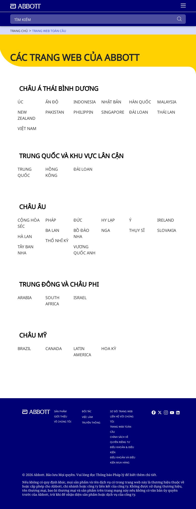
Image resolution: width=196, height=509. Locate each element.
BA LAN (52, 230)
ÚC (20, 102)
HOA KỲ (108, 348)
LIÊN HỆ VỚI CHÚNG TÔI (121, 419)
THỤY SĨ (136, 230)
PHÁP (50, 220)
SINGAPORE (112, 112)
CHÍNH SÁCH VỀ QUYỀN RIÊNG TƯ (120, 439)
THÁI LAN (166, 112)
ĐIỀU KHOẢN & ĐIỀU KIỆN (122, 450)
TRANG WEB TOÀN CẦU (120, 429)
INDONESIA (85, 102)
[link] (19, 31)
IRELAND (165, 220)
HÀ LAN (25, 236)
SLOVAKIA (166, 230)
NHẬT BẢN (111, 102)
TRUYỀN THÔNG (91, 422)
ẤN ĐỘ (51, 102)
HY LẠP (108, 220)
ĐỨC (78, 220)
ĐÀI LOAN (138, 112)
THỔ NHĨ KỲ (56, 240)
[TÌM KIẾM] (98, 19)
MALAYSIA (166, 102)
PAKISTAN (54, 112)
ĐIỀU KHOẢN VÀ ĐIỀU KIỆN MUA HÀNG (122, 460)
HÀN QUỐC (140, 102)
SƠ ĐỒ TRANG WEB (121, 411)
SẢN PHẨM (60, 411)
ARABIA (25, 297)
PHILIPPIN (83, 112)
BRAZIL (24, 348)
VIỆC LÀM (87, 417)
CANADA (53, 348)
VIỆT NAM (27, 128)
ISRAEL (80, 297)
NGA (105, 230)
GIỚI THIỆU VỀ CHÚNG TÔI (62, 419)
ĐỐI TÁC (86, 411)
